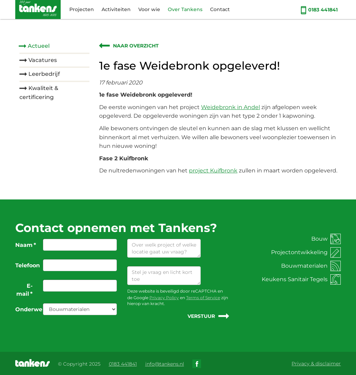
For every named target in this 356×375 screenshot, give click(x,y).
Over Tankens (185, 9)
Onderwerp (26, 309)
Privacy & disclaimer (316, 363)
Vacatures (42, 60)
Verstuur (201, 316)
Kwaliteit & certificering (38, 93)
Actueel (39, 46)
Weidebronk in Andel (230, 107)
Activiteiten (116, 9)
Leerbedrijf (44, 74)
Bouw (326, 238)
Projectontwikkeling (306, 252)
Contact (220, 9)
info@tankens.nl (164, 364)
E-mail (24, 290)
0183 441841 (319, 10)
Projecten (81, 9)
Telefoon (26, 265)
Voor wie (149, 9)
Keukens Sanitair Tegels (301, 279)
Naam (25, 245)
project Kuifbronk (213, 170)
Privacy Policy (164, 297)
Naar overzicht (136, 46)
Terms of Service (203, 297)
